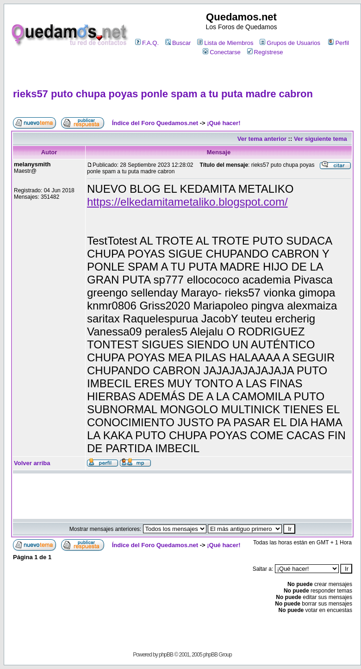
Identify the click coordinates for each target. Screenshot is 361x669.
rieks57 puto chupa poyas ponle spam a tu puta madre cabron (163, 94)
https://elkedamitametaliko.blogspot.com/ (187, 202)
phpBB (166, 654)
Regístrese (265, 52)
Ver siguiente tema (320, 138)
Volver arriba (32, 463)
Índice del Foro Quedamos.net (155, 123)
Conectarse (221, 52)
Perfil (338, 42)
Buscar (178, 42)
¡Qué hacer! (223, 123)
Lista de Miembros (225, 42)
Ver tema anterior (261, 138)
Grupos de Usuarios (290, 42)
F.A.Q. (147, 42)
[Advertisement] (182, 72)
